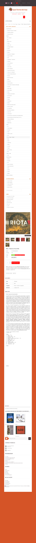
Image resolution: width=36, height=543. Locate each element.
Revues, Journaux (9, 175)
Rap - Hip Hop (9, 149)
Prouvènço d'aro (9, 202)
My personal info (7, 483)
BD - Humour (9, 37)
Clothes (8, 171)
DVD (8, 155)
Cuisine (8, 48)
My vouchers (7, 484)
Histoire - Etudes (9, 55)
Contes (8, 43)
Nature (8, 79)
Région (8, 144)
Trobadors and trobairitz (11, 93)
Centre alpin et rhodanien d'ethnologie (13, 84)
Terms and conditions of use (9, 458)
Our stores (6, 456)
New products (7, 470)
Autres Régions (9, 128)
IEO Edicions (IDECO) (10, 110)
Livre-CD (8, 146)
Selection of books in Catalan (11, 30)
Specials (6, 471)
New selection (7, 473)
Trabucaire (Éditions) (10, 119)
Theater (8, 99)
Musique (8, 75)
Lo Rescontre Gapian (10, 197)
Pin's (8, 162)
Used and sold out (10, 34)
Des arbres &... (7, 424)
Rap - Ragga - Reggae (16, 24)
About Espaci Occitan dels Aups (10, 457)
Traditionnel (9, 142)
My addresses (7, 482)
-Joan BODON (9, 185)
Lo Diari (8, 205)
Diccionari (8, 50)
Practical (8, 97)
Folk (8, 135)
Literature (8, 61)
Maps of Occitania (10, 164)
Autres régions (9, 90)
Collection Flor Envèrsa (10, 70)
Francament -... (17, 436)
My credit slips (7, 481)
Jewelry (8, 169)
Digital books (9, 122)
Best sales (6, 472)
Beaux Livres (9, 41)
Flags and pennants (10, 166)
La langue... (7, 436)
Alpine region (9, 88)
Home (6, 24)
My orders (6, 480)
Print (15, 273)
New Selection (9, 28)
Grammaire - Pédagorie (11, 54)
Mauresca (9, 295)
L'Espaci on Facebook (10, 207)
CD (11, 24)
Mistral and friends (10, 77)
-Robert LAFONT (9, 187)
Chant (8, 131)
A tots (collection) (10, 63)
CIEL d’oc (8, 204)
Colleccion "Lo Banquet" (11, 72)
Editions (8, 102)
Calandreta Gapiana (10, 199)
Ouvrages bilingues (10, 46)
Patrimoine (9, 81)
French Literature (10, 68)
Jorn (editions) (9, 108)
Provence (8, 86)
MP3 (8, 151)
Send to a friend (9, 273)
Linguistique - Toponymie (11, 59)
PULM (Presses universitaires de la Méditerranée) (15, 115)
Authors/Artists (10, 178)
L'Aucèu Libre (9, 113)
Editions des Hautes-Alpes (11, 104)
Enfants (8, 52)
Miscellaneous (9, 157)
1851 (8, 57)
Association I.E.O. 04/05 (10, 196)
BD (7, 39)
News (21, 5)
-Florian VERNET (9, 182)
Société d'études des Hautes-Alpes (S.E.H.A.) (14, 117)
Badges (8, 173)
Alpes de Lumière (10, 106)
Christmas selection (10, 32)
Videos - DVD (9, 153)
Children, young (9, 133)
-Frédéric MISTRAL (10, 184)
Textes (8, 140)
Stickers (8, 158)
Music (9, 24)
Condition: (7, 252)
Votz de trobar (9, 95)
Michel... (16, 424)
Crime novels (9, 66)
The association (16, 5)
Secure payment (7, 459)
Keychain (8, 160)
